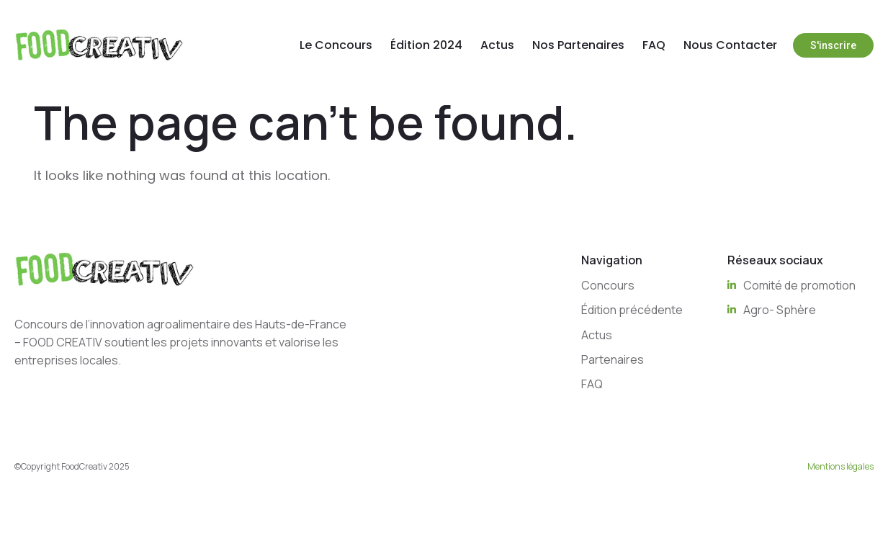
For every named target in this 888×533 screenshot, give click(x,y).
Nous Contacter (730, 45)
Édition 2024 (426, 45)
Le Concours (336, 45)
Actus (497, 45)
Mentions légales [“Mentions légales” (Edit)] (840, 466)
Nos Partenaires (578, 45)
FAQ (653, 45)
